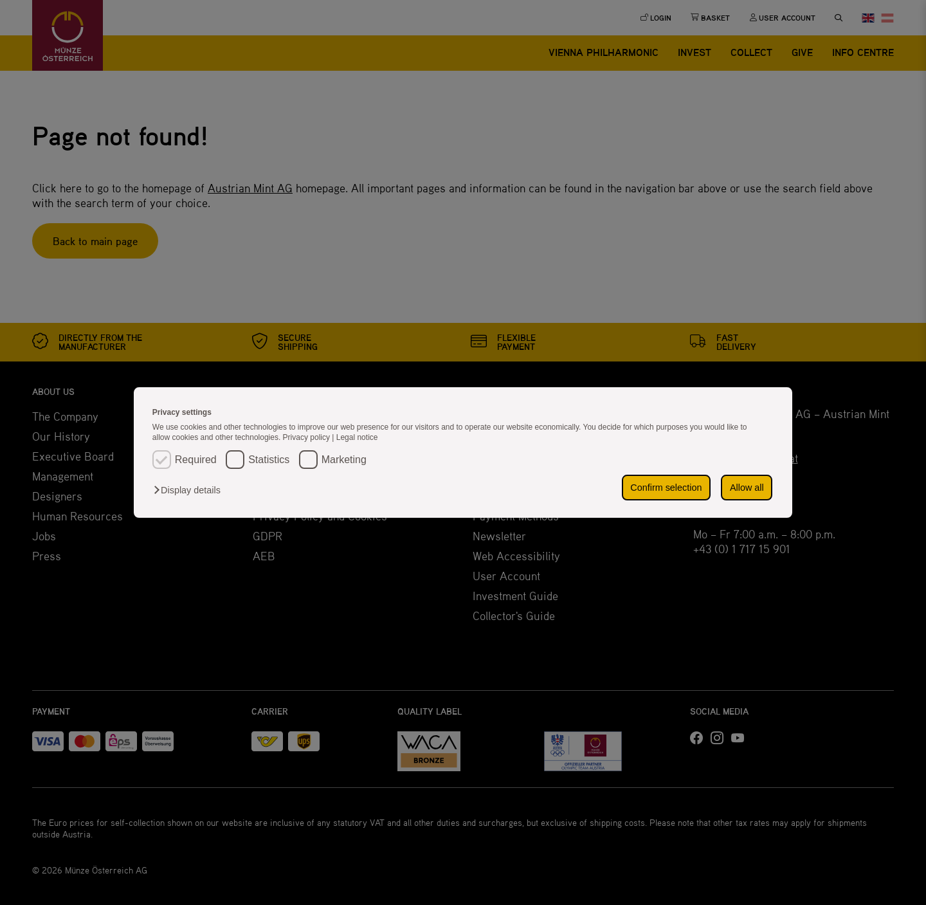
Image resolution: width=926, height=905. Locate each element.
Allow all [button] (747, 487)
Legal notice (357, 437)
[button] (190, 490)
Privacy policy (307, 437)
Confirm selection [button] (666, 487)
